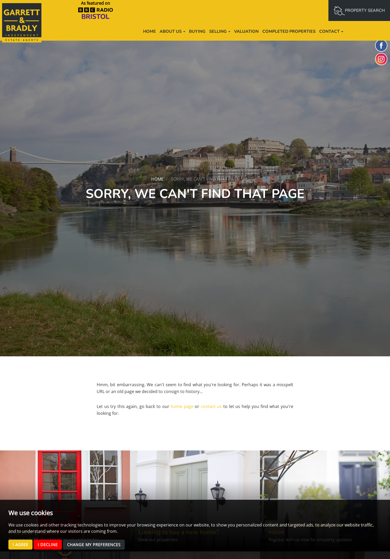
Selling (219, 31)
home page (182, 406)
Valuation (246, 31)
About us (172, 31)
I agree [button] (21, 544)
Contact (331, 31)
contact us (211, 406)
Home (149, 31)
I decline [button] (49, 544)
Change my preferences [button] (99, 544)
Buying (197, 31)
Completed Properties (289, 31)
